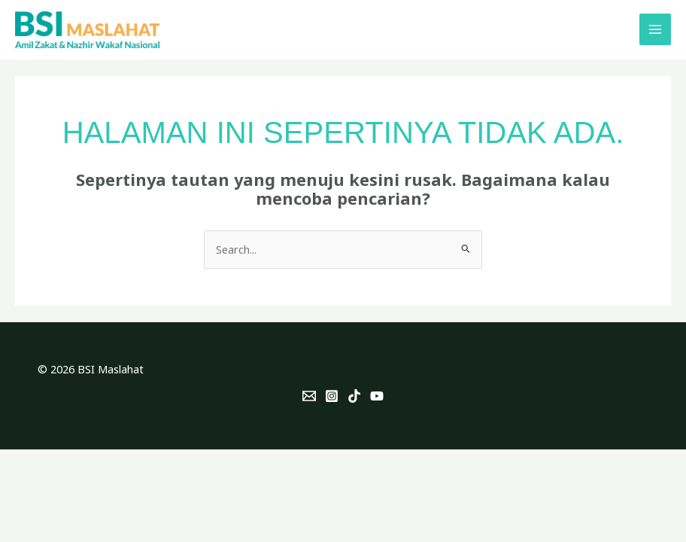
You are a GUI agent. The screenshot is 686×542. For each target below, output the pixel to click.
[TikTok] (354, 396)
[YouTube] (377, 396)
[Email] (309, 396)
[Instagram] (331, 396)
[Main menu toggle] (655, 29)
